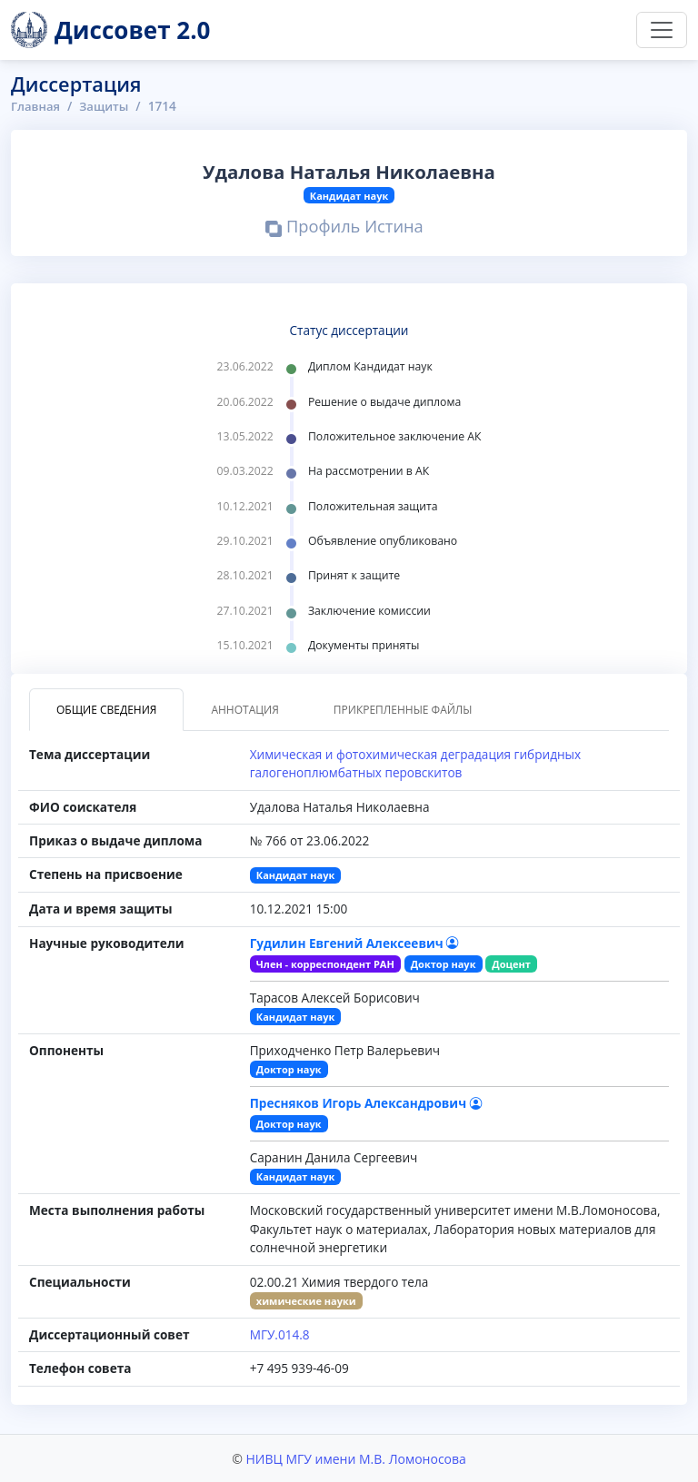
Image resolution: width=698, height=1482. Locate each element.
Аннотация (244, 709)
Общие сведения (106, 709)
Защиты (106, 105)
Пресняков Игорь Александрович (366, 1103)
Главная (36, 105)
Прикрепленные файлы (403, 709)
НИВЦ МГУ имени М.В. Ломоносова (355, 1458)
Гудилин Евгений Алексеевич (355, 943)
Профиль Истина (345, 228)
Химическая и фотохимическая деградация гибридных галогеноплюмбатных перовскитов (415, 763)
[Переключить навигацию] (661, 30)
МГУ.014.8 (280, 1334)
